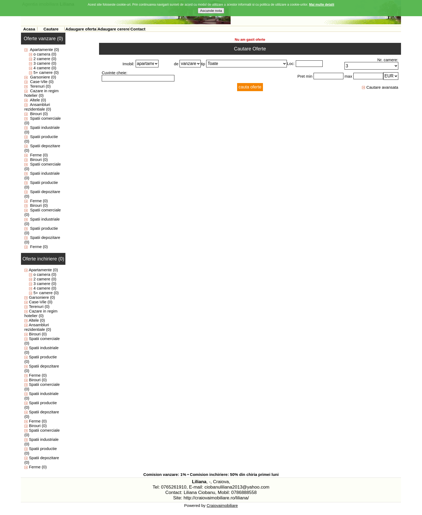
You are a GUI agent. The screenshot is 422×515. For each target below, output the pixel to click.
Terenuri (37, 86)
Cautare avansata (380, 87)
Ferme (36, 155)
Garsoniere (40, 77)
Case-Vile (39, 81)
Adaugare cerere (113, 29)
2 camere (41, 58)
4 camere (41, 68)
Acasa (29, 29)
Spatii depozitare (45, 145)
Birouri (36, 113)
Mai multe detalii (321, 3)
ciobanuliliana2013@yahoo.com (237, 487)
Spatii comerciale (45, 118)
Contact (137, 29)
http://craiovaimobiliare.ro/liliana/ (216, 497)
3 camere (41, 63)
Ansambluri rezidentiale (37, 106)
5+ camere (42, 72)
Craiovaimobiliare (222, 505)
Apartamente (41, 49)
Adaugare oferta (80, 29)
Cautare (50, 29)
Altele (35, 100)
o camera (41, 54)
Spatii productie (44, 136)
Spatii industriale (45, 127)
